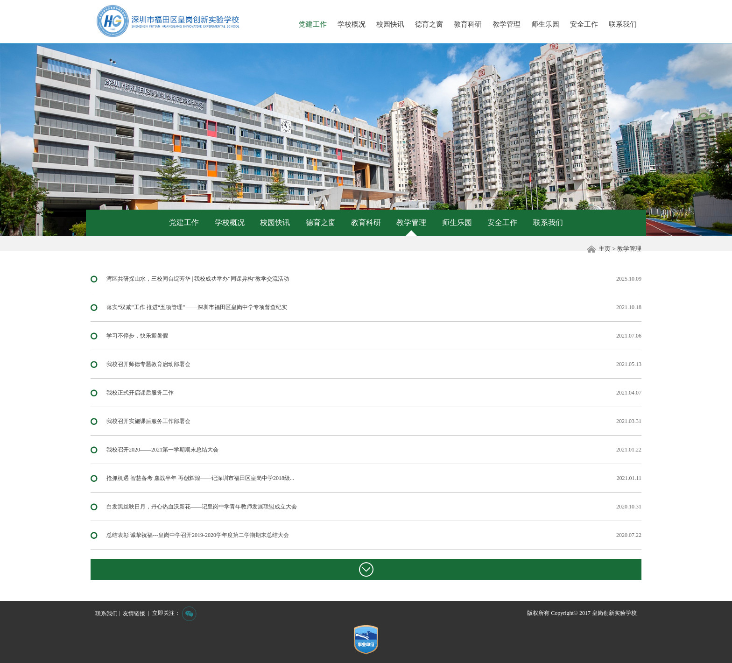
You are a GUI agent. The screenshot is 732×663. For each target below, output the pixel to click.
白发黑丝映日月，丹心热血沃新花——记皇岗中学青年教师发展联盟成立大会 (201, 506)
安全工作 (584, 24)
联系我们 (623, 24)
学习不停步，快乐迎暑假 (137, 335)
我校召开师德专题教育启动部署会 (148, 364)
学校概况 (352, 24)
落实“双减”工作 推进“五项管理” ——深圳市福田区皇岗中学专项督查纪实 (196, 307)
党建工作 (313, 24)
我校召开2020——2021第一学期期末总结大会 (162, 449)
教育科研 (468, 24)
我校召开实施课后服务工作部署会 (148, 421)
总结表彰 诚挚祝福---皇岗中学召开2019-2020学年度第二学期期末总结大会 (197, 535)
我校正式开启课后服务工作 (140, 392)
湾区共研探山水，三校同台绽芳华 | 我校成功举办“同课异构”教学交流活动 (197, 278)
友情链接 (134, 613)
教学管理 (507, 24)
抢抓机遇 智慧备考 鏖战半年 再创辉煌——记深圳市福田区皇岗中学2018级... (200, 478)
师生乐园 (545, 24)
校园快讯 (390, 24)
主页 (604, 248)
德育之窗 (429, 24)
